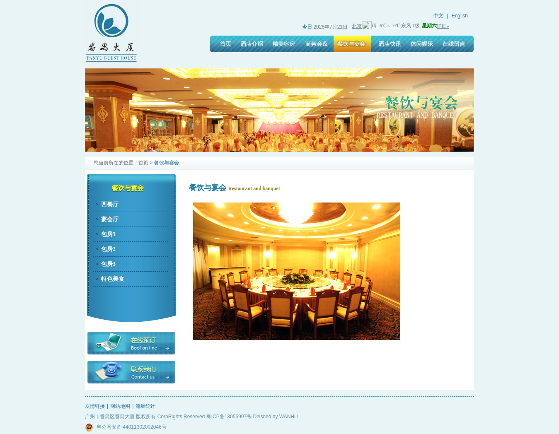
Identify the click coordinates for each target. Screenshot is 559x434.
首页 (143, 163)
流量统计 (145, 406)
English (460, 16)
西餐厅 (110, 204)
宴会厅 (110, 219)
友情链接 (95, 406)
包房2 (108, 249)
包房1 (108, 234)
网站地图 (120, 406)
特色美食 (112, 279)
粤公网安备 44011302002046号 (126, 427)
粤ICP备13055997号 (229, 417)
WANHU (288, 417)
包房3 (108, 264)
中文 (438, 16)
